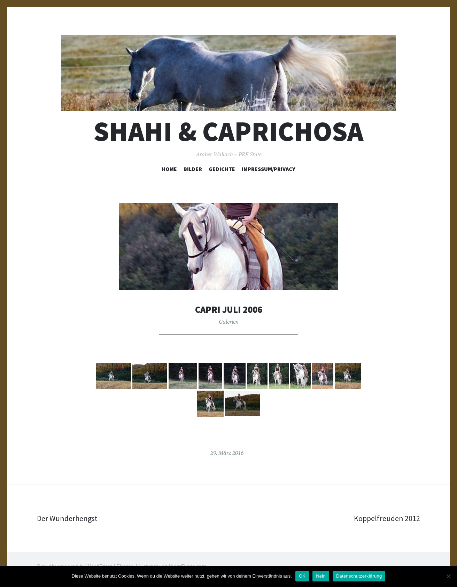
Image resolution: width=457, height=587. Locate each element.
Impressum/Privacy (268, 168)
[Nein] (448, 576)
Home (169, 168)
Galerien (229, 321)
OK (302, 576)
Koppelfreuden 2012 (387, 518)
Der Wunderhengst (67, 518)
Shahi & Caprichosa (228, 131)
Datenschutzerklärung (359, 576)
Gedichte (222, 168)
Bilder (193, 168)
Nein (321, 576)
